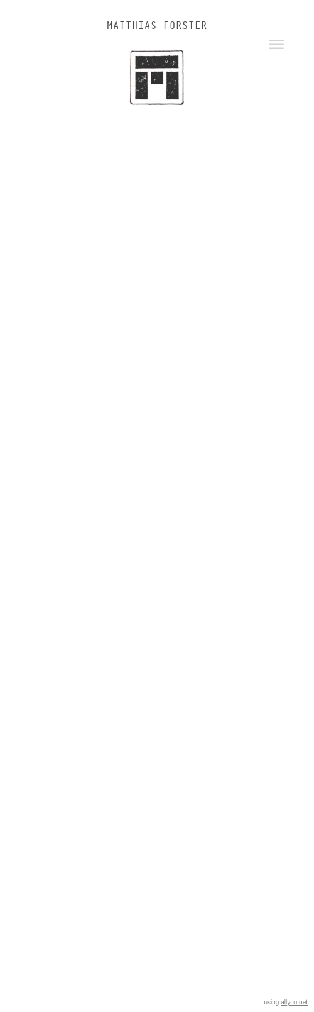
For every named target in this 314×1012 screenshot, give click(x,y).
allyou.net (294, 1002)
